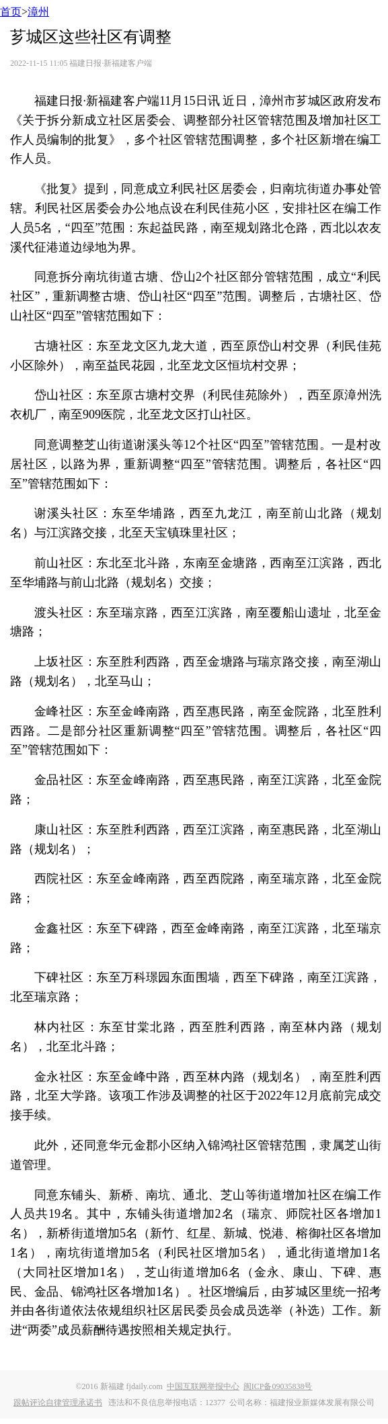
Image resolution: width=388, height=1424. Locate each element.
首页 (11, 11)
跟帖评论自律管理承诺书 (57, 1402)
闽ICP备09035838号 (278, 1386)
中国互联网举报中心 (203, 1386)
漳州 (38, 11)
